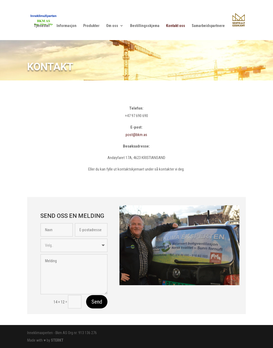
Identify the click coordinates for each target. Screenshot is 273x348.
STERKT (57, 340)
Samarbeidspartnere (208, 26)
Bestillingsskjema (144, 26)
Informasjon (67, 26)
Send (96, 302)
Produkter (91, 26)
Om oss (112, 26)
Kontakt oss (175, 26)
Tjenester (42, 26)
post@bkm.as (136, 134)
